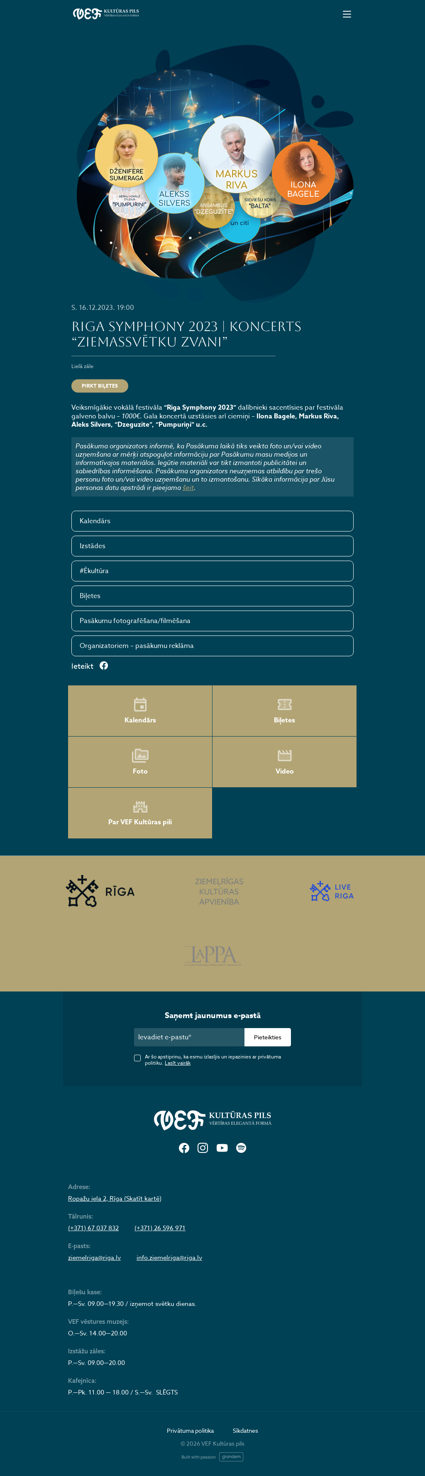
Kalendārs (95, 521)
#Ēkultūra (94, 571)
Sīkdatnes (245, 1430)
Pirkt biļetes (100, 385)
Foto (140, 761)
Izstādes (92, 546)
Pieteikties (267, 1037)
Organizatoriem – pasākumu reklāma (137, 646)
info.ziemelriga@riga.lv (169, 1257)
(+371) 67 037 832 (93, 1228)
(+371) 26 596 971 (160, 1228)
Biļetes (90, 596)
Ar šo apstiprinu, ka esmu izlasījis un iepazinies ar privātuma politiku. (213, 1059)
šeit (188, 487)
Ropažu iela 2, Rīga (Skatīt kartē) (114, 1198)
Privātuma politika (190, 1430)
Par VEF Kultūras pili (140, 813)
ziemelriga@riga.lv (94, 1257)
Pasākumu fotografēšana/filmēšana (135, 621)
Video (285, 761)
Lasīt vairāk (178, 1062)
